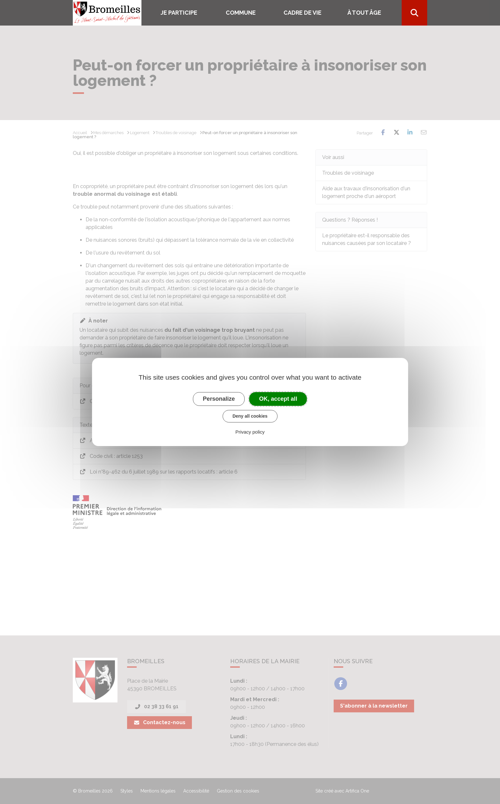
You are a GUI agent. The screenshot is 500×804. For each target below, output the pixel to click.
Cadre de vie (303, 12)
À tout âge (364, 12)
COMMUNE (241, 12)
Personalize (219, 399)
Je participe (179, 12)
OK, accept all (278, 399)
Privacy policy (250, 432)
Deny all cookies (250, 416)
